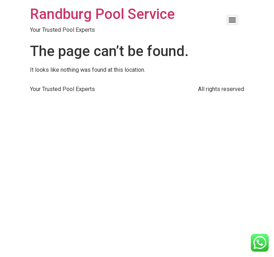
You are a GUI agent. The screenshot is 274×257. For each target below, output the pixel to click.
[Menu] (232, 20)
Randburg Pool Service (102, 14)
